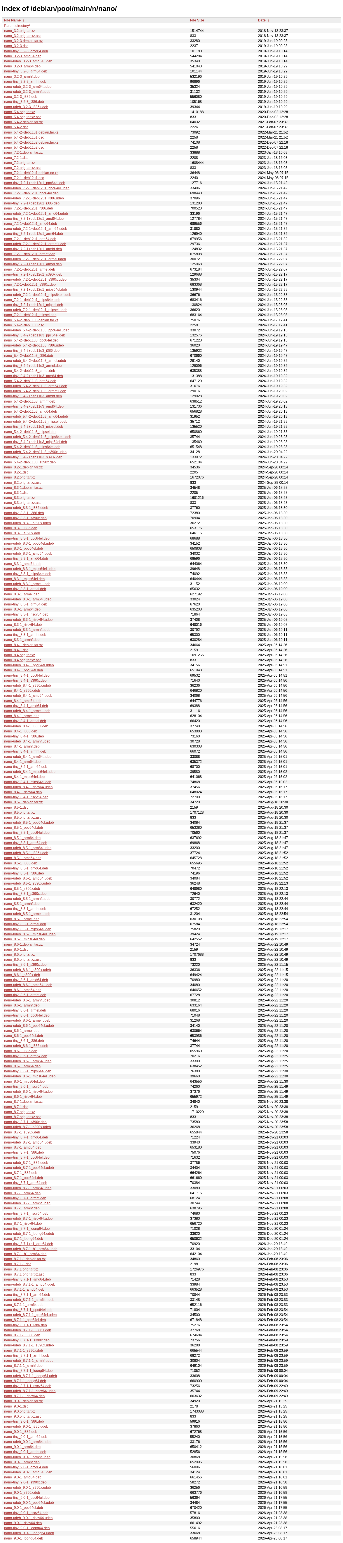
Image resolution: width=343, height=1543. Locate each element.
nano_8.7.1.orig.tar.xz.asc (24, 1274)
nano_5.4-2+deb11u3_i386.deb (28, 355)
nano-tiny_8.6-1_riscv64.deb (26, 1086)
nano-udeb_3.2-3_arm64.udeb (27, 86)
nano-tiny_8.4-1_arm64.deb (25, 767)
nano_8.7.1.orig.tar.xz (21, 1269)
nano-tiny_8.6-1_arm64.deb (25, 1056)
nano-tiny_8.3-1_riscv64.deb (26, 614)
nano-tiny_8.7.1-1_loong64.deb (28, 1370)
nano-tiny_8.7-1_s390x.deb (25, 1122)
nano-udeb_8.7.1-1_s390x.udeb (29, 1345)
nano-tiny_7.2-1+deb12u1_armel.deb (33, 264)
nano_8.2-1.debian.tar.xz (23, 467)
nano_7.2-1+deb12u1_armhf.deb (29, 254)
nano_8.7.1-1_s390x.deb (23, 1350)
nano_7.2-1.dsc (16, 158)
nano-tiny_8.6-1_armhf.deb (25, 995)
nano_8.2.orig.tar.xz (19, 477)
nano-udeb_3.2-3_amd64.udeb (28, 61)
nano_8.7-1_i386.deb (20, 1173)
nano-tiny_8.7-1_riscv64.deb (26, 1213)
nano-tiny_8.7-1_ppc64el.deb (26, 1157)
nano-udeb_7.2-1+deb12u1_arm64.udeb (35, 228)
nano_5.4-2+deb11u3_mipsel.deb (30, 432)
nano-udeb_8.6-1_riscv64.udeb (28, 1091)
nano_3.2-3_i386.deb (20, 97)
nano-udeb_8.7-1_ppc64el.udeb (29, 1168)
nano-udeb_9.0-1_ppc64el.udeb (29, 1502)
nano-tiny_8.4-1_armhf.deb (25, 751)
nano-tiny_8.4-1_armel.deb (25, 721)
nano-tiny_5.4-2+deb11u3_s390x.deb (33, 457)
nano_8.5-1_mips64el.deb (24, 939)
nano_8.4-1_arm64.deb (22, 762)
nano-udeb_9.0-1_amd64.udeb (28, 1472)
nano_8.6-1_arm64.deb (22, 1066)
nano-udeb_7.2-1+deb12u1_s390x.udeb (35, 279)
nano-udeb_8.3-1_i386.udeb (26, 508)
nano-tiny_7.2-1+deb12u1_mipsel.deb (33, 305)
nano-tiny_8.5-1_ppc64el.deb (26, 832)
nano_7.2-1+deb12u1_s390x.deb (30, 284)
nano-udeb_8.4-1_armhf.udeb (27, 741)
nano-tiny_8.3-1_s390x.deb (25, 518)
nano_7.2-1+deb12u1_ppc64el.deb (31, 193)
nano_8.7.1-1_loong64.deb (25, 1381)
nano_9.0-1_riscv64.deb (23, 1523)
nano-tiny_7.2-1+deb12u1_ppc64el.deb (34, 183)
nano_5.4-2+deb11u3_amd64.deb (30, 411)
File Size (197, 20)
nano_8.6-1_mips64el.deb (24, 1081)
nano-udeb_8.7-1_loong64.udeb (29, 1233)
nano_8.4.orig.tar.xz (19, 655)
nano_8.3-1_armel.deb (21, 594)
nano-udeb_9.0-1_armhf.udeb (27, 1457)
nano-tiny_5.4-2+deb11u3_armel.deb (33, 366)
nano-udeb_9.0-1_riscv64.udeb (28, 1518)
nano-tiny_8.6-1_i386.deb (24, 1041)
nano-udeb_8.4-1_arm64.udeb (27, 756)
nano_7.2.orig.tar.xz (19, 163)
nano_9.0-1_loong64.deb (23, 1538)
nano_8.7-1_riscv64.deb (23, 1223)
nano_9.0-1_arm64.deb (22, 1447)
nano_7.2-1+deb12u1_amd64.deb (30, 223)
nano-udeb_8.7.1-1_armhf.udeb (28, 1360)
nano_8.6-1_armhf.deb (22, 1005)
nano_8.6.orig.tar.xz (19, 954)
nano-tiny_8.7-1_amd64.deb (26, 1137)
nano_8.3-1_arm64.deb (22, 609)
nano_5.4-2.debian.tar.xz (23, 122)
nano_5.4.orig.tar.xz (19, 112)
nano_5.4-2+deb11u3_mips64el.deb (32, 447)
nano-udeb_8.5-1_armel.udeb (27, 914)
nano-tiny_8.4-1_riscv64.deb (26, 797)
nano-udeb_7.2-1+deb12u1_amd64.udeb (36, 213)
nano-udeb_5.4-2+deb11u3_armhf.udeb (35, 391)
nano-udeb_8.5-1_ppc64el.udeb (29, 822)
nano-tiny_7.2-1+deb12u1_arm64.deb (33, 234)
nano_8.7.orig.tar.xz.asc (22, 1117)
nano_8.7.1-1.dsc (17, 1264)
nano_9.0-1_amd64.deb (22, 1477)
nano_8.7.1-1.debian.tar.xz (25, 1259)
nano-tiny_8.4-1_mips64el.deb (27, 782)
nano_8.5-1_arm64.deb (22, 838)
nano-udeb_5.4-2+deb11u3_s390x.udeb (35, 452)
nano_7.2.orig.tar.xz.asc (22, 168)
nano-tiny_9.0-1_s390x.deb (25, 1482)
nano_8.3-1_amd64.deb (22, 564)
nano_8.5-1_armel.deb (21, 919)
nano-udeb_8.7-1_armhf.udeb (27, 1203)
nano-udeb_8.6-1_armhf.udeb (27, 1000)
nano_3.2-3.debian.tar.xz (23, 41)
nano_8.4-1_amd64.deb (22, 701)
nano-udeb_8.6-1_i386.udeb (26, 1046)
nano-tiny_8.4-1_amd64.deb (26, 706)
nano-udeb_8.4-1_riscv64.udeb (28, 787)
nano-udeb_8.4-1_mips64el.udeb (30, 772)
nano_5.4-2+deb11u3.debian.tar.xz (31, 320)
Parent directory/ (17, 26)
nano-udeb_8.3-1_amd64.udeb (28, 553)
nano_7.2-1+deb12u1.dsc (24, 178)
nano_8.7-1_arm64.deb (22, 1193)
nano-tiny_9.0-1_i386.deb (24, 1421)
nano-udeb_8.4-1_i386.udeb (26, 726)
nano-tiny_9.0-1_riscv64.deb (26, 1513)
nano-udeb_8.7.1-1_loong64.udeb (30, 1376)
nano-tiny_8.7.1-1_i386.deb (25, 1325)
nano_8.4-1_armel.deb (21, 716)
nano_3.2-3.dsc (16, 46)
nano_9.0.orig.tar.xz (19, 1411)
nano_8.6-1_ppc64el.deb (23, 1036)
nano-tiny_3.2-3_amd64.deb (26, 51)
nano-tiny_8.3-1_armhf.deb (25, 635)
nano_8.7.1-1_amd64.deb (24, 1289)
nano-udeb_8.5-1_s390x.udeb (27, 883)
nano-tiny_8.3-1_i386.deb (24, 513)
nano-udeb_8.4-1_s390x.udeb (27, 685)
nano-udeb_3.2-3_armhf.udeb (27, 91)
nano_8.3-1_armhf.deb (22, 640)
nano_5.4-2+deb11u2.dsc (24, 147)
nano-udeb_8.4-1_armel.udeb (27, 711)
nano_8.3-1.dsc (16, 492)
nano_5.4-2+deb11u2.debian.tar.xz (31, 142)
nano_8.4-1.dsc (16, 650)
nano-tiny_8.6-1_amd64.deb (26, 980)
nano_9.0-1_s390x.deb (22, 1492)
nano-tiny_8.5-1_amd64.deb (26, 868)
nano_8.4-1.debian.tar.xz (23, 645)
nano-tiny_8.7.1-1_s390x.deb (26, 1340)
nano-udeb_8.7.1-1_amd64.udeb (29, 1284)
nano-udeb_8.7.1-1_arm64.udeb (29, 1300)
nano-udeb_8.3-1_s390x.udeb (27, 523)
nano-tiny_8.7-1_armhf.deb (25, 1198)
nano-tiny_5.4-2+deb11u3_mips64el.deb (35, 442)
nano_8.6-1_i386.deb (20, 1051)
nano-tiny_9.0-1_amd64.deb (26, 1467)
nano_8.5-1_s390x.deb (22, 888)
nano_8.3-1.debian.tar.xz (23, 487)
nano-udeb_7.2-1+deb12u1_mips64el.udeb (37, 295)
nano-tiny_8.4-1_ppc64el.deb (26, 675)
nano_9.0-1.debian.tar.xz (23, 1401)
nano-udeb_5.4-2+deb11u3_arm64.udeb (35, 386)
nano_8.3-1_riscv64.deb (23, 624)
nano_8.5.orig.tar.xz (19, 812)
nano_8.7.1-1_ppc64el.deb (25, 1320)
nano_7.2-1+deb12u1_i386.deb (28, 208)
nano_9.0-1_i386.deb (20, 1432)
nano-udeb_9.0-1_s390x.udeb (27, 1487)
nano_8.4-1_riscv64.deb (23, 792)
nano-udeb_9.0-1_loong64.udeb (29, 1533)
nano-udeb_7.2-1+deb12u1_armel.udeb (35, 259)
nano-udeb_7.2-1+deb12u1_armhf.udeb (35, 244)
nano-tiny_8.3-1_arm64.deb (25, 604)
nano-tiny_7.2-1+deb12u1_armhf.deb (33, 249)
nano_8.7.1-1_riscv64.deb (24, 1396)
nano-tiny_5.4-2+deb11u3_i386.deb (32, 350)
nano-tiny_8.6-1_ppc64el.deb (26, 1015)
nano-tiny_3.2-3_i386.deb (24, 102)
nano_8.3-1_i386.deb (20, 528)
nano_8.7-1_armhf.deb (22, 1208)
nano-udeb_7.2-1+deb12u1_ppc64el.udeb (37, 188)
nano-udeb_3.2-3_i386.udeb (26, 107)
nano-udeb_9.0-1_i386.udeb (26, 1426)
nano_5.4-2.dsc (16, 127)
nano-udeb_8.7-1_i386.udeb (26, 1163)
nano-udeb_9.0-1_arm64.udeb (27, 1442)
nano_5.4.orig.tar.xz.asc (22, 117)
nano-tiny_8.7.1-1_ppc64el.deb (28, 1310)
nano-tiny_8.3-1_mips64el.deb (27, 574)
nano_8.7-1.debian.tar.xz (23, 1101)
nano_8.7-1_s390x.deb (22, 1132)
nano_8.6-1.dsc (16, 949)
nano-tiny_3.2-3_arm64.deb (25, 71)
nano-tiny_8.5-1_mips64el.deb (27, 929)
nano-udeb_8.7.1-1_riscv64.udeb (30, 1391)
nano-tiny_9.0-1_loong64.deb (27, 1528)
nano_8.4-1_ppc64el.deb (23, 670)
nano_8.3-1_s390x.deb (22, 533)
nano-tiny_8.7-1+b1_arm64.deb (28, 1244)
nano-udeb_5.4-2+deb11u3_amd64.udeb (36, 416)
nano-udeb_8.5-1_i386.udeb (26, 853)
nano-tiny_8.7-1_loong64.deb (27, 1228)
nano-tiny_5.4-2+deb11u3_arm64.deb (33, 376)
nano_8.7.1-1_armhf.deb (23, 1365)
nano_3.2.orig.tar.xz (19, 31)
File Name (12, 20)
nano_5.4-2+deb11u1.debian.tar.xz (31, 132)
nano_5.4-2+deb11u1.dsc (24, 137)
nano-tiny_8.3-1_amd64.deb (26, 558)
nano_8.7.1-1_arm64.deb (24, 1305)
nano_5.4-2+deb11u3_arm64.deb (30, 381)
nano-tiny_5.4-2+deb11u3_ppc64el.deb (34, 335)
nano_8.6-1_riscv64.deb (23, 1096)
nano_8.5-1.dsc (16, 807)
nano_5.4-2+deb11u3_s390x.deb (30, 462)
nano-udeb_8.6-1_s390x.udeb (27, 970)
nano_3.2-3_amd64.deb (22, 56)
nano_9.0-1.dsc (16, 1406)
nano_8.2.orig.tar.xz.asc (22, 482)
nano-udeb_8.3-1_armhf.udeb (27, 630)
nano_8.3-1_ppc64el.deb (23, 548)
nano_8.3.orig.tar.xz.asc (22, 503)
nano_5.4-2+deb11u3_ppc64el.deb (31, 340)
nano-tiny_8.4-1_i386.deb (24, 736)
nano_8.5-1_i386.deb (20, 863)
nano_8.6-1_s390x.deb (22, 975)
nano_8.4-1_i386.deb (20, 731)
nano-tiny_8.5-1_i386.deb (24, 873)
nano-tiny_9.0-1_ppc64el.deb (26, 1497)
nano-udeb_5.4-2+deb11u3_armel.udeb (35, 360)
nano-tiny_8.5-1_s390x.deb (25, 894)
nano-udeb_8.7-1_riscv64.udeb (28, 1218)
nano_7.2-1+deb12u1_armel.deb (29, 269)
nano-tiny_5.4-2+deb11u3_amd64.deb (34, 406)
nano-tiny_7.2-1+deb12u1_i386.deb (32, 203)
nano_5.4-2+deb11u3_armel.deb (29, 371)
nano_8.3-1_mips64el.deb (24, 579)
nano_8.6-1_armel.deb (21, 1031)
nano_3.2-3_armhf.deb (22, 76)
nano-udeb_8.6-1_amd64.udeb (28, 985)
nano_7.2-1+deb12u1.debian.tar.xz (31, 173)
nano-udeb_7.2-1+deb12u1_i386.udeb (34, 198)
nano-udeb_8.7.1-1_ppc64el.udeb (30, 1315)
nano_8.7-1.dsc (16, 1107)
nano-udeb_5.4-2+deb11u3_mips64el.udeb (37, 437)
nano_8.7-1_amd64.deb (22, 1147)
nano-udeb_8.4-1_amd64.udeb (28, 695)
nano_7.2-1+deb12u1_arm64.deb (30, 239)
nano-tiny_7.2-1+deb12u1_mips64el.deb (35, 289)
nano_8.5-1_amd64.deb (22, 858)
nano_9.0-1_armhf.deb (22, 1462)
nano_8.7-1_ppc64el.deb (23, 1178)
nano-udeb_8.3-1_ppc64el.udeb (29, 543)
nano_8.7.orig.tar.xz (19, 1112)
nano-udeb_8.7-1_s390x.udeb (27, 1127)
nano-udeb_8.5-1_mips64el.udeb (30, 934)
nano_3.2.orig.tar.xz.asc (22, 36)
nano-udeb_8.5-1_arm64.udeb (27, 848)
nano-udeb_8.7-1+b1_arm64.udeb (30, 1249)
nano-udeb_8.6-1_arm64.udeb (27, 1061)
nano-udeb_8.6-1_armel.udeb (27, 1020)
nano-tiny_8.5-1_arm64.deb (25, 843)
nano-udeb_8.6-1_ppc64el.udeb (29, 1025)
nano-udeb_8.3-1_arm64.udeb (27, 599)
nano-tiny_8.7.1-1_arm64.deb (27, 1295)
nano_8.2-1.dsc (16, 472)
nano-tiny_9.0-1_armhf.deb (25, 1452)
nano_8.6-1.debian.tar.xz (23, 944)
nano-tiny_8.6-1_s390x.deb (25, 964)
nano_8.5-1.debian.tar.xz (23, 802)
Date (262, 20)
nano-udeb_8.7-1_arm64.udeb (27, 1188)
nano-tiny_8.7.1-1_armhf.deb (26, 1355)
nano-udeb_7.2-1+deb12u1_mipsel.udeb (35, 310)
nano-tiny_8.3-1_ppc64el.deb (26, 538)
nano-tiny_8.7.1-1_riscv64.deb (27, 1386)
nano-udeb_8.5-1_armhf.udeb (27, 899)
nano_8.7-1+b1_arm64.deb (25, 1254)
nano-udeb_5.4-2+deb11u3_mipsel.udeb (35, 421)
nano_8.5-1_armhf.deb (22, 904)
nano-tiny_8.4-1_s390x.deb (25, 680)
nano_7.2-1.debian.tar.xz (23, 152)
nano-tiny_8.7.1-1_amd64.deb (27, 1279)
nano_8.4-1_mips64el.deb (24, 777)
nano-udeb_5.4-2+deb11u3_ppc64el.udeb (37, 330)
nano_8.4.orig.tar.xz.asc (22, 660)
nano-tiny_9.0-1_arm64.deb (25, 1437)
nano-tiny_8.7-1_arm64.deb (25, 1183)
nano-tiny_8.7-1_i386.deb (24, 1152)
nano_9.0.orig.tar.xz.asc (22, 1416)
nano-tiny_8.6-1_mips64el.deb (27, 1071)
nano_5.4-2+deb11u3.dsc (24, 325)
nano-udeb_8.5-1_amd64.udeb (28, 878)
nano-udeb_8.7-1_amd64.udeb (28, 1142)
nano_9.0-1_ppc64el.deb (23, 1508)
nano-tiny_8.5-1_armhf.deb (25, 909)
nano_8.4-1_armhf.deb (22, 746)
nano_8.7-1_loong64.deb (23, 1238)
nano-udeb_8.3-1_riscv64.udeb (28, 619)
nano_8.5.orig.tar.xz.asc (22, 817)
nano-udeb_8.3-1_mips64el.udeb (30, 569)
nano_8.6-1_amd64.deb (22, 990)
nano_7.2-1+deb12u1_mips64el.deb (32, 300)
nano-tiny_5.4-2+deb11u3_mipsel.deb (33, 426)
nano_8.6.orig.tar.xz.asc (22, 959)
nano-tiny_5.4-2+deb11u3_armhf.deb (33, 396)
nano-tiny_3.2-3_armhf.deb (25, 81)
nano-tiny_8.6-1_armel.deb (25, 1010)
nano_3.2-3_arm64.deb (22, 66)
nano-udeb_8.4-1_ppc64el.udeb (29, 665)
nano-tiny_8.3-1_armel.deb (25, 589)
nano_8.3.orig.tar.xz (19, 498)
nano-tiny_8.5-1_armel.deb (25, 924)
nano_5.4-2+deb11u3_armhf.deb (29, 401)
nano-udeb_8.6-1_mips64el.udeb (30, 1076)
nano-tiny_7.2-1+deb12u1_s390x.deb (33, 274)
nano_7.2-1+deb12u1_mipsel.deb (30, 315)
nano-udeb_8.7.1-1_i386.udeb (27, 1330)
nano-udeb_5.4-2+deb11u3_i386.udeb (34, 345)
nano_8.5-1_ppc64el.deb (23, 827)
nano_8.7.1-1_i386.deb (22, 1335)
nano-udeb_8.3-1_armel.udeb (27, 584)
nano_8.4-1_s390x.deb (22, 690)
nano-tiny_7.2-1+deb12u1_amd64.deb (34, 218)
